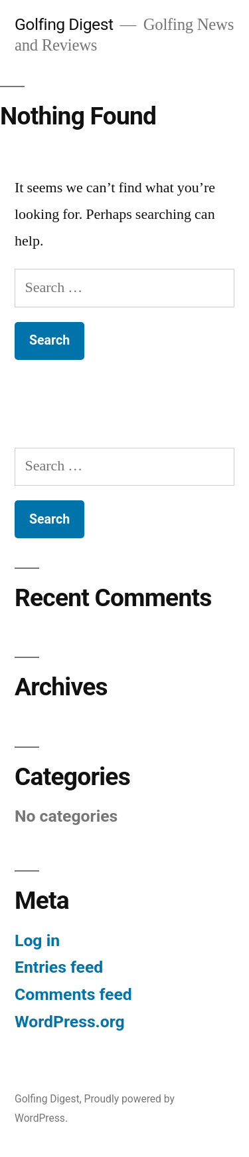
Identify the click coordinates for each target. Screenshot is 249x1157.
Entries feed (59, 967)
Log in (37, 940)
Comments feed (73, 994)
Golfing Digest (64, 24)
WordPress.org (70, 1021)
